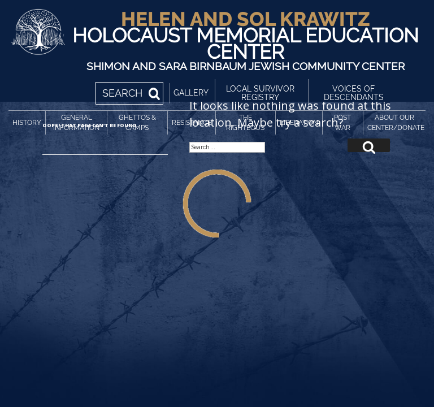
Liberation (299, 123)
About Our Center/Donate (395, 123)
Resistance (191, 123)
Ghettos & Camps (137, 123)
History (26, 123)
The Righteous (245, 123)
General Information (76, 123)
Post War (342, 123)
